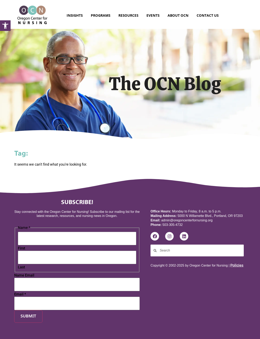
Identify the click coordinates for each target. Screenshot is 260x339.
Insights (75, 15)
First (21, 248)
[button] (5, 25)
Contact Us (208, 15)
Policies (236, 265)
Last (21, 267)
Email (20, 294)
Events (152, 15)
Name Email (24, 275)
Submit (28, 316)
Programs (100, 15)
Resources (128, 15)
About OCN (178, 15)
